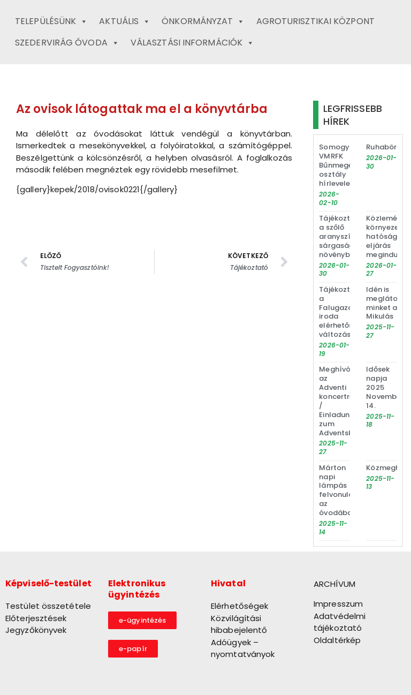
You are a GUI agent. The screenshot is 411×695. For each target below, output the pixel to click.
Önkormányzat (203, 21)
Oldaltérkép (337, 640)
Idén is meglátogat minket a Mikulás (388, 303)
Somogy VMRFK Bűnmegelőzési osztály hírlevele (345, 165)
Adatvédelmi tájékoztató (340, 622)
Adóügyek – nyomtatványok (243, 648)
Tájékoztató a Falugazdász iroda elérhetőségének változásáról (349, 311)
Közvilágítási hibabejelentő (239, 624)
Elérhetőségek (239, 605)
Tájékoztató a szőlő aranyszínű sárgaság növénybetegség (349, 236)
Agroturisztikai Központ (315, 21)
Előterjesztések (36, 618)
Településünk (51, 21)
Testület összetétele (48, 605)
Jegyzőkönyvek (35, 630)
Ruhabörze (385, 147)
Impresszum (338, 603)
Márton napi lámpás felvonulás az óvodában (338, 490)
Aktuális (124, 21)
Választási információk (192, 43)
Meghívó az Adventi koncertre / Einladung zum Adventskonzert (347, 400)
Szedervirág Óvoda (67, 43)
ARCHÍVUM (334, 584)
